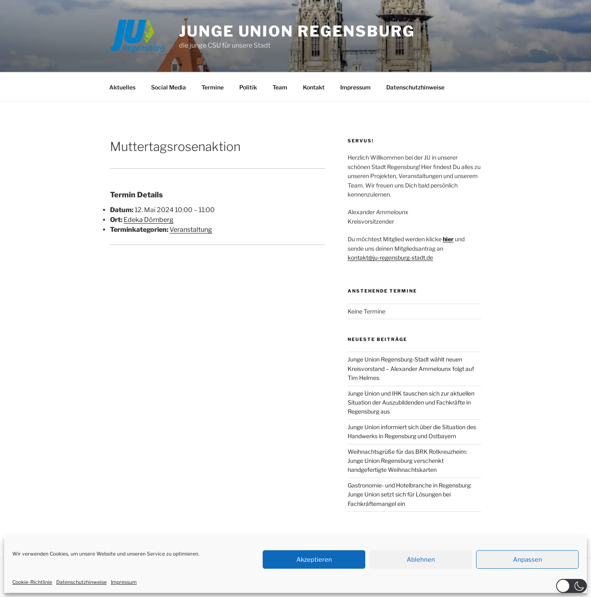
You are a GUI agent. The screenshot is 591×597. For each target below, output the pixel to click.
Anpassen (527, 559)
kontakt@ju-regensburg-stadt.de (390, 257)
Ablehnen (421, 559)
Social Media (168, 87)
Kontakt (314, 87)
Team (280, 87)
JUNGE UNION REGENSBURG (297, 31)
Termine (213, 87)
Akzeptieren (314, 559)
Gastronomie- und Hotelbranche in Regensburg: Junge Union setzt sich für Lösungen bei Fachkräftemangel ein (410, 494)
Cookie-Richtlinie (32, 582)
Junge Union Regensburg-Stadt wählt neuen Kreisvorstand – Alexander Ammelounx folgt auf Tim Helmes (411, 368)
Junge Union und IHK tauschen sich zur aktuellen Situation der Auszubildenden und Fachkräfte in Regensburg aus (411, 402)
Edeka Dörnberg (149, 220)
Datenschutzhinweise (81, 582)
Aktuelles (122, 87)
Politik (248, 87)
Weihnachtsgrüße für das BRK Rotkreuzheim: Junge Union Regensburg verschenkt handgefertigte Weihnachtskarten (407, 460)
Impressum (124, 582)
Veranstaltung (191, 229)
